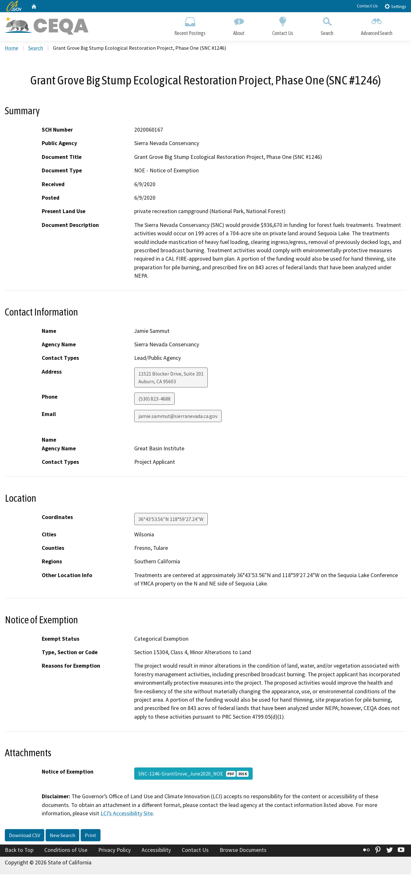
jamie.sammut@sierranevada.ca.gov (177, 416)
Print (90, 835)
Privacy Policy (114, 850)
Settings (395, 6)
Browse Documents (243, 850)
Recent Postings (190, 25)
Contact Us (367, 6)
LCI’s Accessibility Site (127, 814)
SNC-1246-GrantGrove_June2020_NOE (193, 774)
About (239, 25)
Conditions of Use (65, 850)
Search (327, 25)
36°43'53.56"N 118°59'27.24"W (171, 519)
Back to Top (19, 850)
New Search (62, 835)
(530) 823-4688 (154, 399)
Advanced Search (377, 25)
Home (11, 48)
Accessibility (156, 850)
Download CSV (24, 835)
